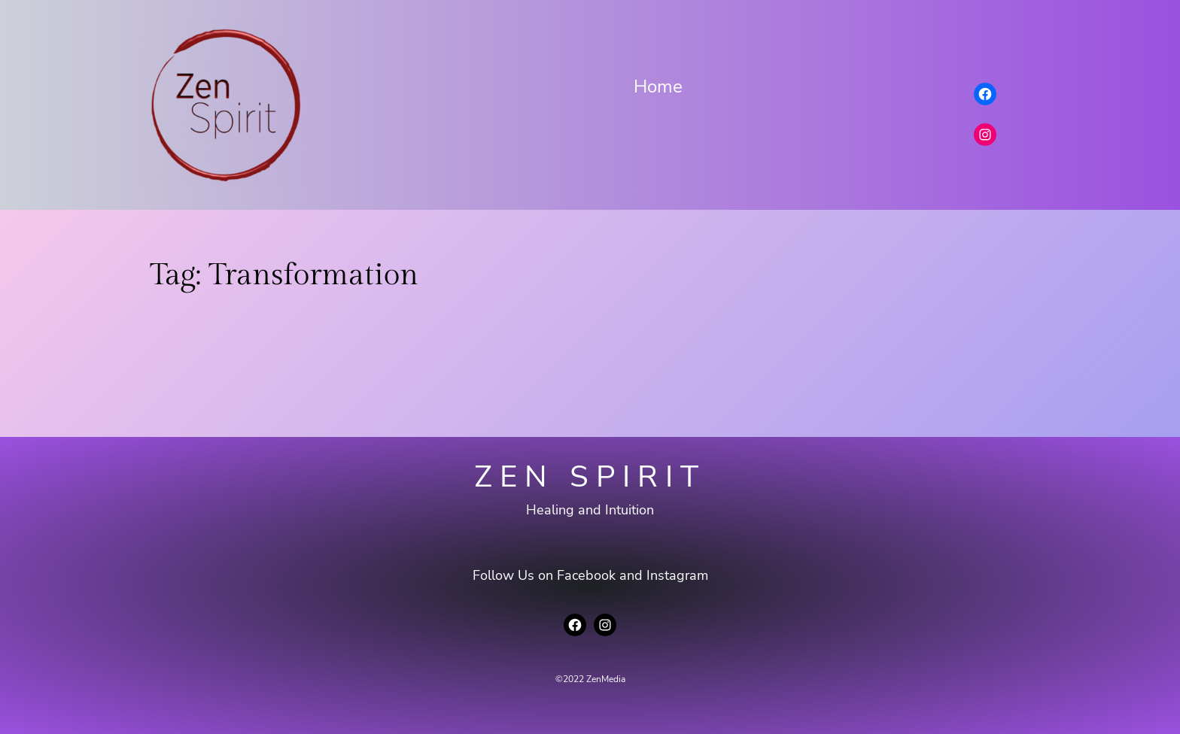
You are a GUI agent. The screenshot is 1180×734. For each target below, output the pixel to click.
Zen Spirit (590, 476)
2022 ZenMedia (594, 679)
